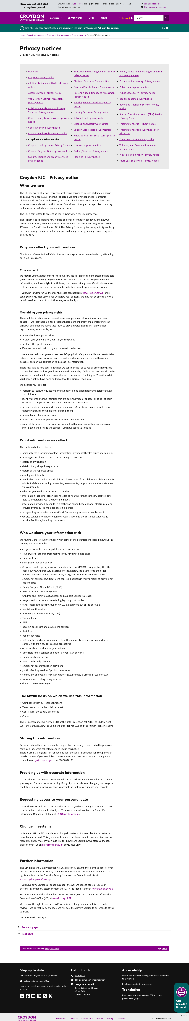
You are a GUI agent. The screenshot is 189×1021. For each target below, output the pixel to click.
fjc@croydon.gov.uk (92, 292)
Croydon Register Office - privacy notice (49, 151)
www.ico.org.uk (60, 898)
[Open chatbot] (181, 998)
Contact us (80, 975)
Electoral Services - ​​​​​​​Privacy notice (91, 81)
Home (22, 35)
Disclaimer (121, 1018)
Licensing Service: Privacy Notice (91, 123)
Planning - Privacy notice (87, 156)
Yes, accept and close (153, 3)
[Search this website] (166, 18)
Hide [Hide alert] (163, 28)
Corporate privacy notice (41, 77)
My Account (124, 18)
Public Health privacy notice (134, 87)
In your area (75, 17)
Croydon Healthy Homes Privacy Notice (49, 145)
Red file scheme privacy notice (135, 98)
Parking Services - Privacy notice (91, 151)
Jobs (91, 17)
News (104, 17)
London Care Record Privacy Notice (92, 129)
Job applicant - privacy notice (89, 118)
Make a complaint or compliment (90, 979)
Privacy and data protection (58, 35)
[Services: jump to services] (56, 18)
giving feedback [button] (52, 948)
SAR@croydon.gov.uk (68, 814)
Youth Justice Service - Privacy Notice (139, 160)
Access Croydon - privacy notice (45, 92)
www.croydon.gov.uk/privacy (35, 879)
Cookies (99, 1018)
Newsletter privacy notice (87, 145)
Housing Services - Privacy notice (91, 112)
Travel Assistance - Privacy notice (136, 139)
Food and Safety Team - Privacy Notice (94, 87)
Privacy (110, 1018)
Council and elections (35, 35)
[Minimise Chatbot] (184, 1015)
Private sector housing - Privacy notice (139, 81)
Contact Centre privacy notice (44, 127)
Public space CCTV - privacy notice (137, 92)
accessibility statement (141, 984)
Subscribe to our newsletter (36, 981)
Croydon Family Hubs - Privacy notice (47, 133)
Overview (33, 71)
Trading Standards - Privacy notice (137, 123)
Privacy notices (78, 35)
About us (74, 1018)
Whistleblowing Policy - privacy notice (139, 154)
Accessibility (87, 1018)
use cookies (78, 3)
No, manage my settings (155, 7)
